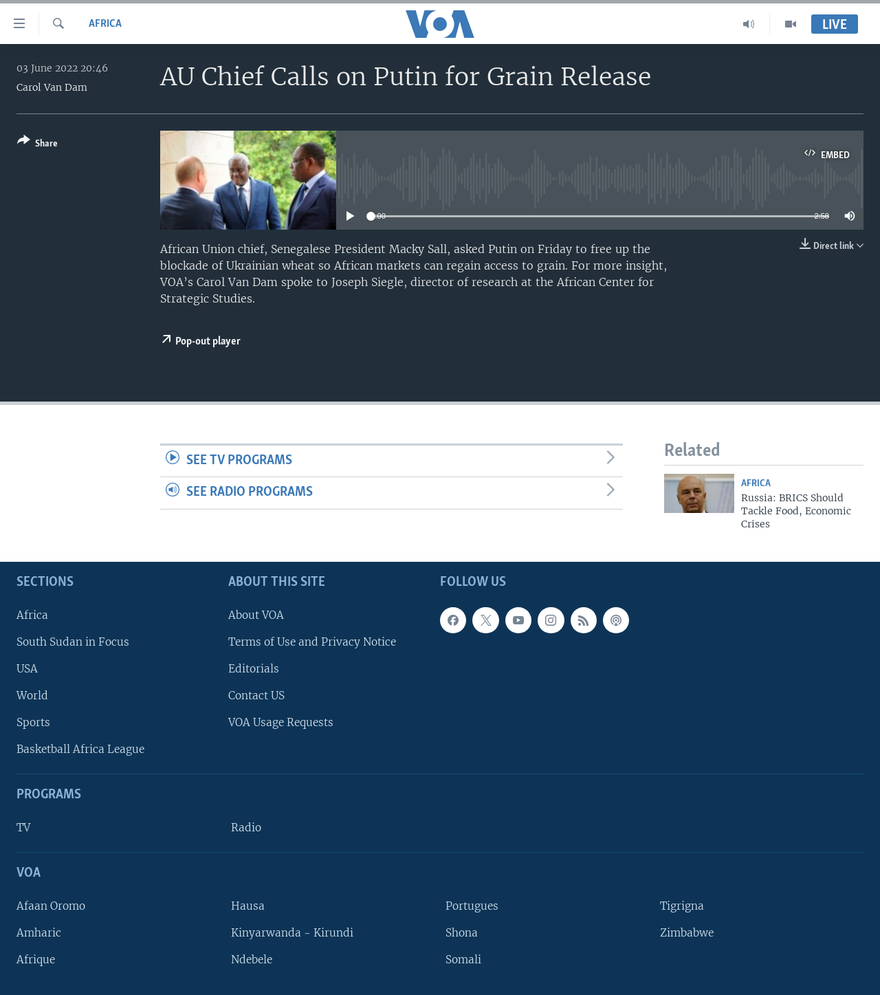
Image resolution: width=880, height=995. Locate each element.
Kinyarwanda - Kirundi (292, 932)
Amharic (38, 932)
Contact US (256, 695)
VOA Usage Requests (280, 722)
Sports (33, 722)
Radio (246, 827)
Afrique (35, 959)
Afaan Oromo (50, 905)
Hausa (248, 905)
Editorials (253, 668)
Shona (462, 932)
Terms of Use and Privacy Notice (312, 641)
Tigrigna (682, 905)
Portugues (472, 905)
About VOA (256, 615)
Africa (105, 24)
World (32, 695)
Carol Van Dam (51, 87)
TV (23, 827)
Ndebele (251, 959)
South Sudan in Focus (72, 641)
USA (27, 668)
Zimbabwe (687, 932)
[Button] (37, 145)
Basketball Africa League (80, 749)
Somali (463, 959)
